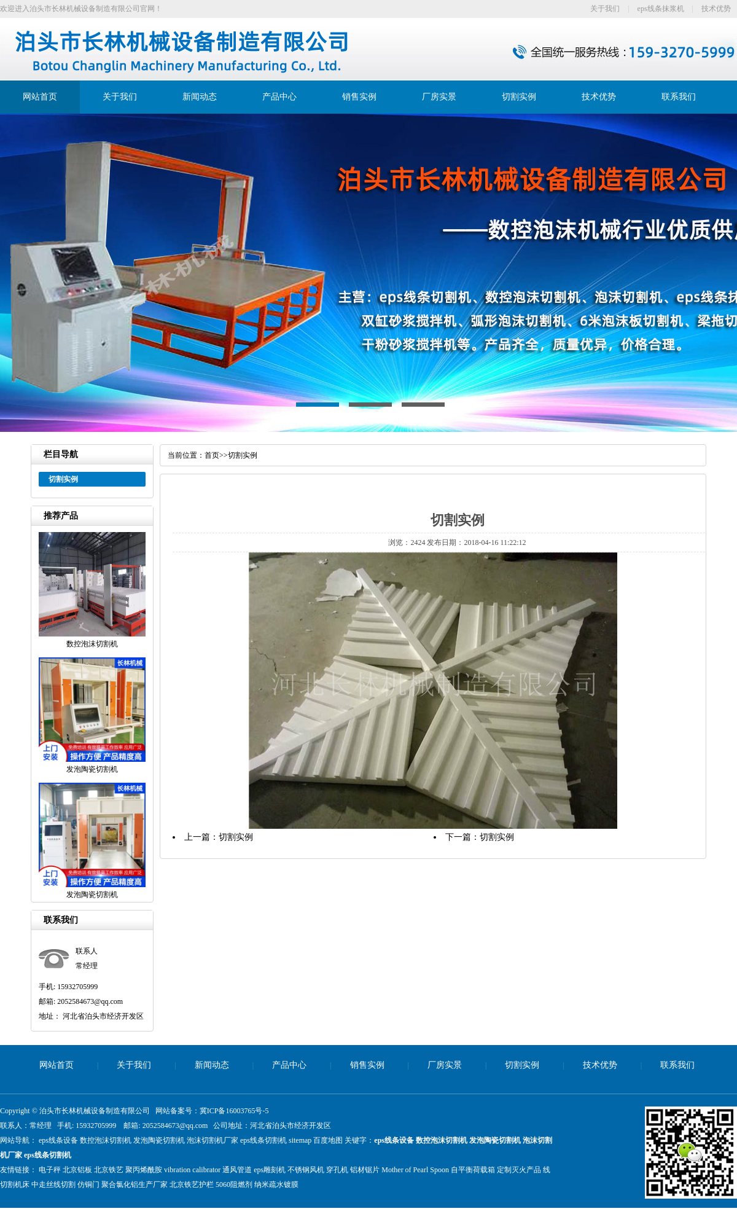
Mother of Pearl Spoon (415, 1169)
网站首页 (40, 96)
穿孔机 (337, 1169)
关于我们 (605, 8)
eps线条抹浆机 (661, 8)
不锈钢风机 (305, 1169)
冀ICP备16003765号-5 (234, 1110)
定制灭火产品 (519, 1169)
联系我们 (678, 96)
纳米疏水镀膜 (276, 1184)
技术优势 (716, 8)
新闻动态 (199, 96)
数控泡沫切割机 (105, 1140)
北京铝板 (77, 1169)
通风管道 (237, 1169)
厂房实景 (439, 96)
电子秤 (50, 1169)
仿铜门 (88, 1184)
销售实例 (359, 96)
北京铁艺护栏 (192, 1184)
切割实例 (519, 96)
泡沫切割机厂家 (212, 1140)
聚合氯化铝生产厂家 (134, 1184)
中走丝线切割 (53, 1184)
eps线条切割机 (263, 1140)
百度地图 (328, 1140)
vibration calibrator (192, 1169)
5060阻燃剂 (234, 1184)
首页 (212, 455)
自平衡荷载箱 (473, 1169)
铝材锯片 (365, 1169)
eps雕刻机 (270, 1169)
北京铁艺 (108, 1169)
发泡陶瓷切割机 (159, 1140)
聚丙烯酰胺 (143, 1169)
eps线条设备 (58, 1140)
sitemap (300, 1140)
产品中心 (279, 96)
